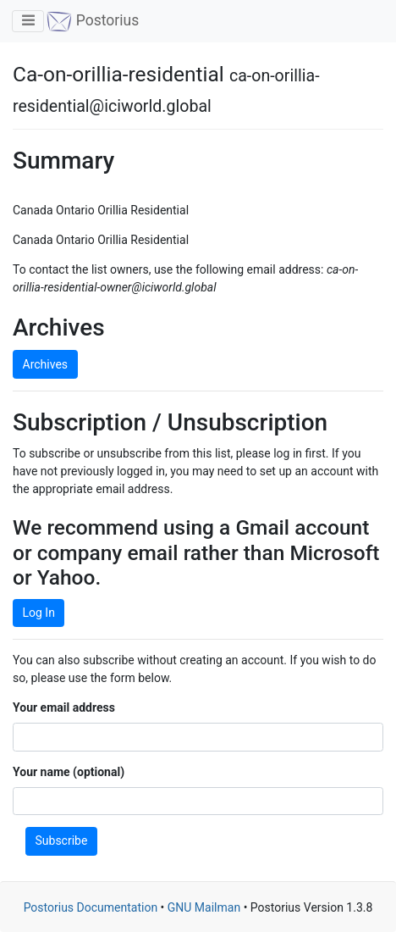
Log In (39, 612)
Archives (46, 364)
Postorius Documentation (91, 907)
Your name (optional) (68, 772)
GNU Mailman (204, 907)
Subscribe (62, 840)
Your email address (64, 707)
